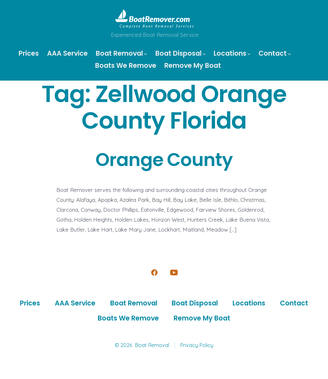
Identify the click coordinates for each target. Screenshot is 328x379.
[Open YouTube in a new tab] (174, 272)
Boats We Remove (125, 65)
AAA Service (67, 53)
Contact (274, 53)
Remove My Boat (192, 65)
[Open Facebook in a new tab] (154, 272)
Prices (29, 53)
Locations (232, 53)
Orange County (163, 159)
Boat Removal (121, 53)
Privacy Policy (196, 345)
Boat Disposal (180, 53)
